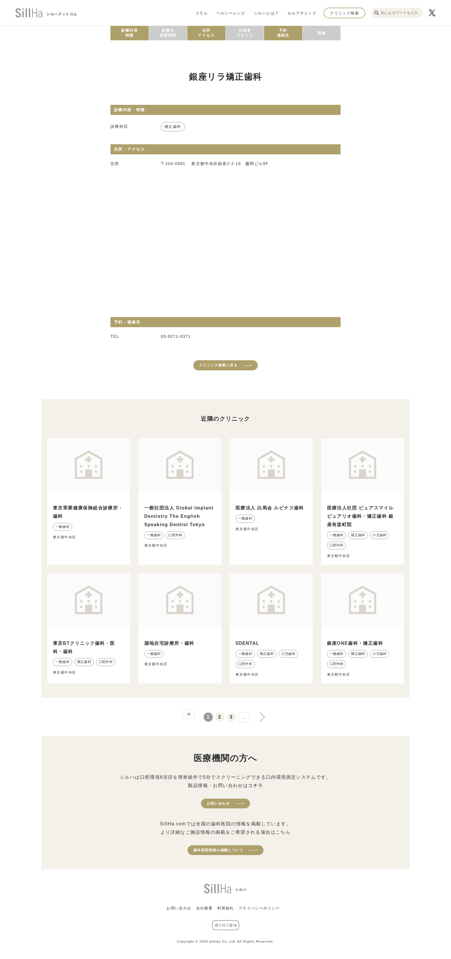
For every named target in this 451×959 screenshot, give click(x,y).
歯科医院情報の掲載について (218, 850)
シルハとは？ (266, 13)
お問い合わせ (218, 803)
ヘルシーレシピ (230, 13)
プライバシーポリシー (259, 908)
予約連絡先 (283, 32)
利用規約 (225, 908)
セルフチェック (301, 13)
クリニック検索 (344, 13)
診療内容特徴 (129, 32)
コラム (201, 13)
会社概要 (204, 908)
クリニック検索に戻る (218, 365)
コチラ (255, 785)
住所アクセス (206, 32)
